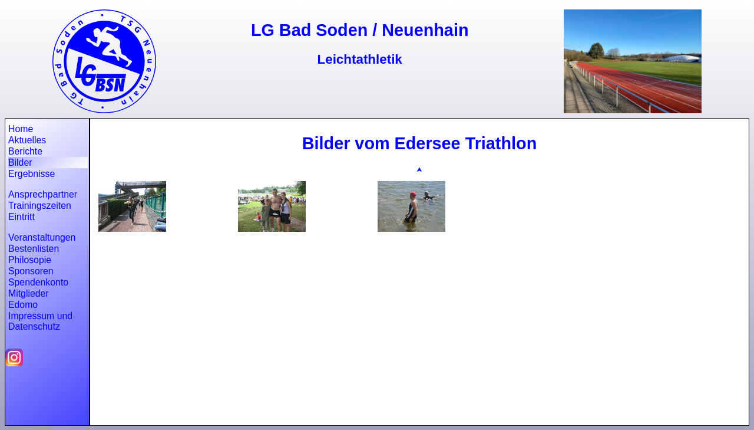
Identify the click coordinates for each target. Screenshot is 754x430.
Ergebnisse (31, 174)
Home (20, 129)
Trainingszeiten (39, 206)
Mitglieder (28, 293)
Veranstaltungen (41, 237)
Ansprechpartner (42, 194)
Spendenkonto (38, 282)
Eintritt (21, 217)
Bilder (20, 162)
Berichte (25, 151)
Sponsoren (31, 271)
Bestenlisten (33, 249)
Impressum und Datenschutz (40, 321)
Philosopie (29, 260)
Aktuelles (27, 140)
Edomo (23, 305)
